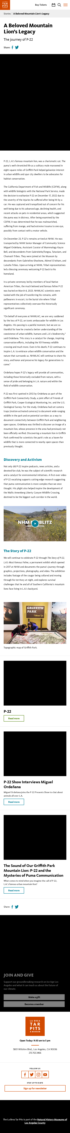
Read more (14, 718)
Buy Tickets (41, 4)
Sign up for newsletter (35, 1088)
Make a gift (34, 999)
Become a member (34, 1006)
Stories (7, 13)
